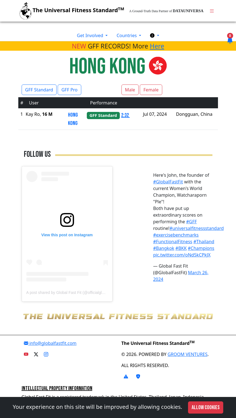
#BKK (181, 248)
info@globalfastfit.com (50, 343)
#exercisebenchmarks (176, 235)
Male (130, 90)
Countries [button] (127, 35)
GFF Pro (69, 90)
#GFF (191, 222)
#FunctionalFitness (172, 242)
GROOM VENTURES (187, 354)
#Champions (201, 248)
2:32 (125, 115)
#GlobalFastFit (168, 182)
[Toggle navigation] (212, 11)
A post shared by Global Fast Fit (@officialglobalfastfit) (73, 292)
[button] (154, 35)
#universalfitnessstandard (196, 228)
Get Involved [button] (90, 35)
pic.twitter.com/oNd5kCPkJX (181, 255)
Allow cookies (206, 407)
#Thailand (203, 242)
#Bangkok (163, 248)
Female (150, 90)
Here (157, 46)
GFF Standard (39, 90)
